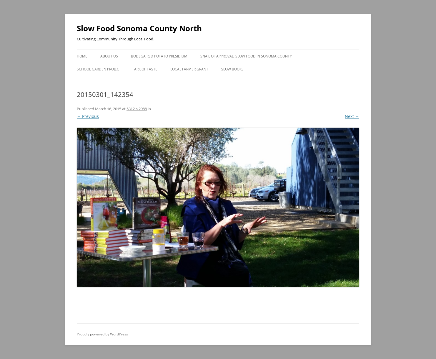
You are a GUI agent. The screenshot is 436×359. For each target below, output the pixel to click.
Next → (352, 116)
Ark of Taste (145, 69)
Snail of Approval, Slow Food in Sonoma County (246, 56)
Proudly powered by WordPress (102, 334)
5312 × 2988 (137, 108)
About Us (109, 56)
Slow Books (232, 69)
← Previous (88, 116)
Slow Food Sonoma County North (139, 28)
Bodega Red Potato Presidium (159, 56)
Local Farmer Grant (189, 69)
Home (82, 56)
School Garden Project (99, 69)
